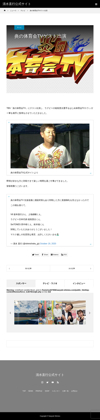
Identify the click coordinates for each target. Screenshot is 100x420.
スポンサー (56, 391)
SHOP (47, 391)
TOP (24, 391)
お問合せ (74, 391)
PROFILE (39, 391)
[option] (26, 312)
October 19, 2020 (48, 243)
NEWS (30, 391)
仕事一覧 (65, 391)
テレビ (19, 27)
